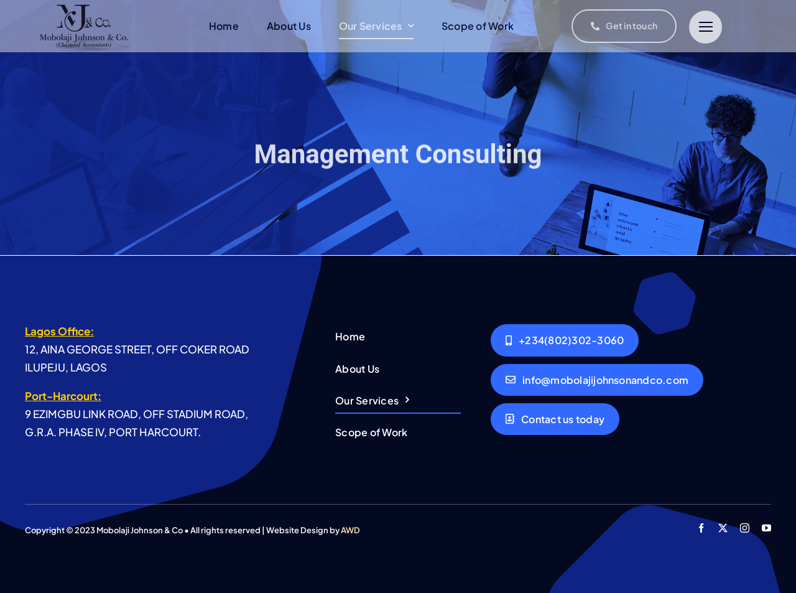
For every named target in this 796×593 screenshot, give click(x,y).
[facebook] (701, 528)
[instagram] (744, 528)
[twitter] (723, 528)
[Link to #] (705, 27)
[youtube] (766, 528)
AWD (350, 530)
